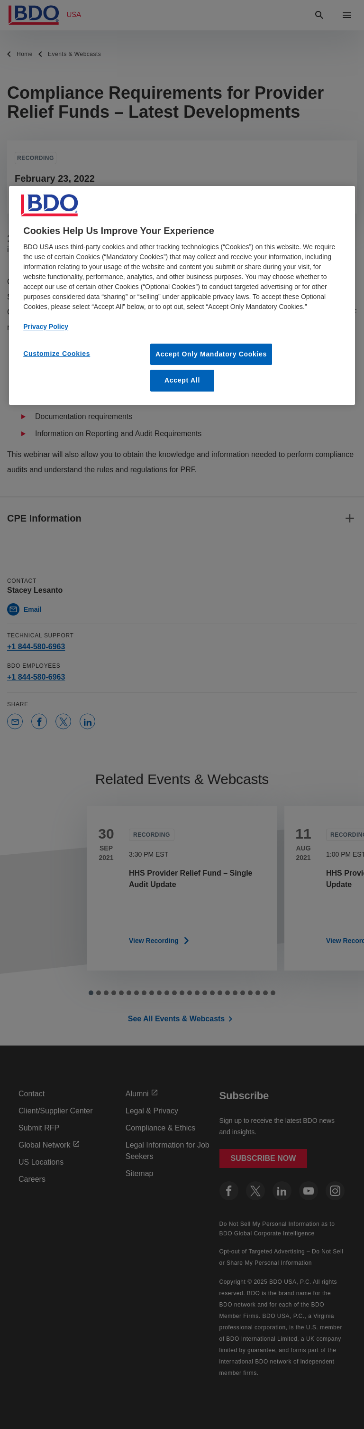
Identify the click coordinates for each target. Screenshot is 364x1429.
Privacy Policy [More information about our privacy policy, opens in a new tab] (45, 326)
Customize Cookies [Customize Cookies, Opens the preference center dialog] (56, 353)
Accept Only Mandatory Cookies (211, 354)
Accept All (182, 380)
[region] (182, 295)
